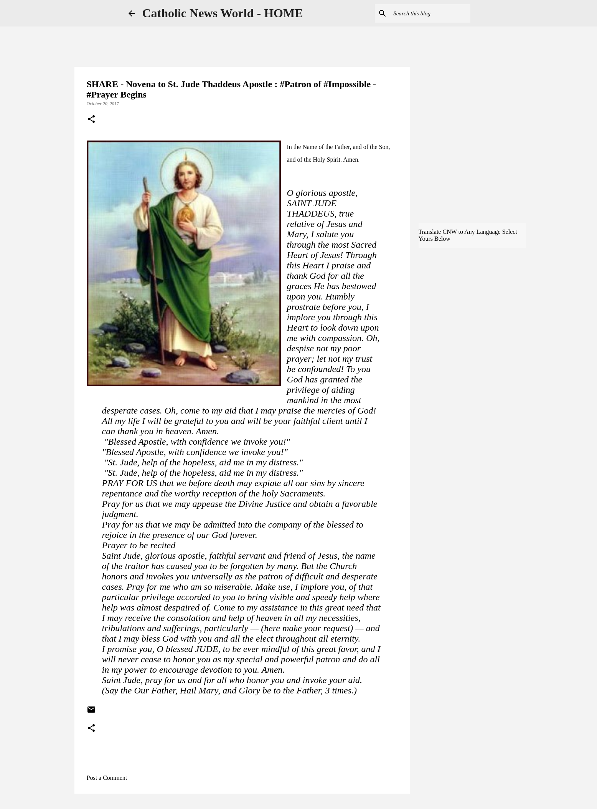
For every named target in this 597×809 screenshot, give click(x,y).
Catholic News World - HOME (222, 13)
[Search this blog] (430, 13)
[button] (91, 119)
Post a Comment (107, 777)
